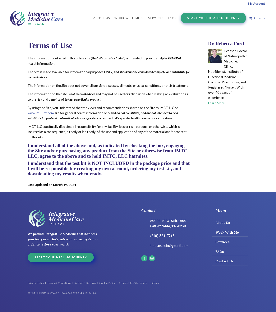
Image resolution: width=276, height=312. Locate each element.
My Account (256, 3)
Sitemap (155, 283)
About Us (101, 18)
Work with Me (127, 18)
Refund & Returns (85, 283)
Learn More (216, 103)
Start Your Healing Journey (213, 18)
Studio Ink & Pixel (86, 292)
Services (156, 18)
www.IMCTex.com (41, 113)
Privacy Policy (36, 283)
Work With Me (227, 232)
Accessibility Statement (132, 283)
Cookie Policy (107, 283)
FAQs (172, 18)
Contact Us (224, 261)
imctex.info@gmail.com (169, 246)
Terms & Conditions (59, 283)
